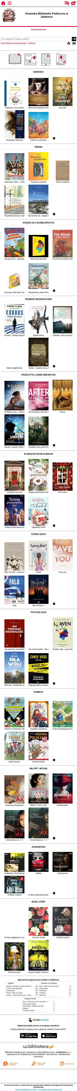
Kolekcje (31, 43)
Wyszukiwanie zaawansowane (14, 43)
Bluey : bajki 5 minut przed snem (49, 986)
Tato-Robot (42, 995)
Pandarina (42, 993)
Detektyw (25, 1008)
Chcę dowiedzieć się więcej (26, 1089)
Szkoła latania (10, 990)
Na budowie (43, 990)
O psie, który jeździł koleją (14, 988)
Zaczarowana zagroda (29, 1004)
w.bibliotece (62, 1052)
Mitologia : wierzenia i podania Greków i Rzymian (21, 986)
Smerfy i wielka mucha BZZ (14, 993)
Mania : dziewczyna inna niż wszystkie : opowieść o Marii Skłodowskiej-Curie (46, 1001)
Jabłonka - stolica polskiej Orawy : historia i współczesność (23, 995)
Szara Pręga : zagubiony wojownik (33, 1006)
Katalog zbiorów (38, 29)
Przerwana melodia (28, 1010)
